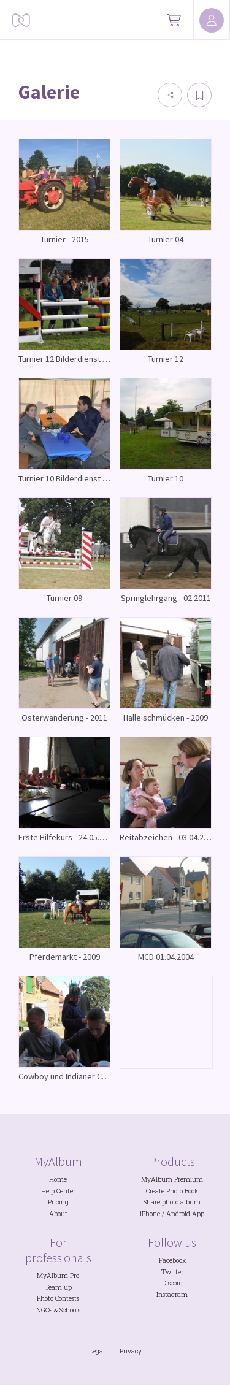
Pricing (58, 1202)
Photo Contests (58, 1298)
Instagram (172, 1294)
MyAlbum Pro (58, 1275)
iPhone (150, 1213)
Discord (172, 1283)
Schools (69, 1310)
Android (178, 1213)
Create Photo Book (172, 1191)
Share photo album (172, 1202)
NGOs (44, 1310)
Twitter (172, 1272)
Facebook (172, 1260)
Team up (58, 1287)
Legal (97, 1351)
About (58, 1213)
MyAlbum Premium (172, 1179)
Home (58, 1179)
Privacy (131, 1351)
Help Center (58, 1191)
